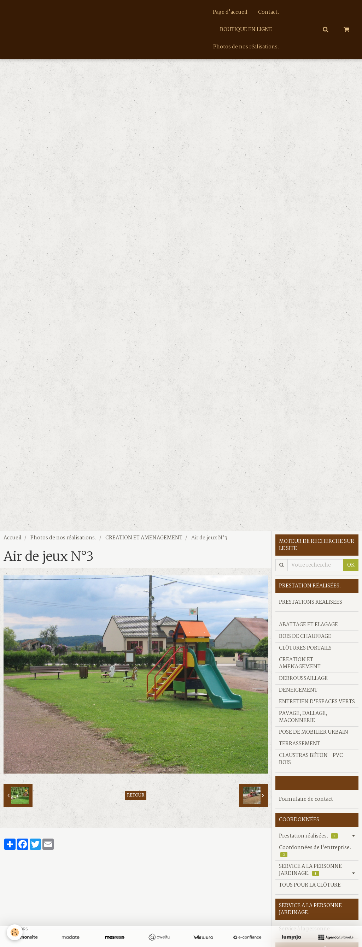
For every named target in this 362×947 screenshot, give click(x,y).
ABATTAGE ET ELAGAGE (308, 628)
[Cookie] (15, 932)
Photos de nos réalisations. (246, 47)
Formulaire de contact (306, 802)
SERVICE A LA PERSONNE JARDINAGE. (310, 873)
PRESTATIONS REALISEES (310, 605)
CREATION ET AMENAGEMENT (143, 541)
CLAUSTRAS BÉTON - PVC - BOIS (313, 762)
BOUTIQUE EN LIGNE (246, 30)
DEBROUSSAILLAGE (303, 681)
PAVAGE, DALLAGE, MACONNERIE (303, 720)
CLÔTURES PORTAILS (305, 651)
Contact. (268, 12)
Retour (135, 798)
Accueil (13, 541)
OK (351, 568)
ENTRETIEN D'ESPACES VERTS (317, 705)
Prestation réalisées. (308, 839)
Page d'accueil (230, 12)
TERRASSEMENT (299, 747)
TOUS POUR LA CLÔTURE (310, 888)
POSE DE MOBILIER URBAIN (313, 735)
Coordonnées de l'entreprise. (315, 854)
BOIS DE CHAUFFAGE (305, 639)
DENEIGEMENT (298, 693)
